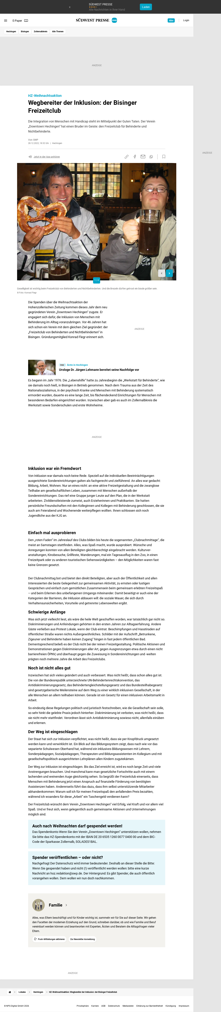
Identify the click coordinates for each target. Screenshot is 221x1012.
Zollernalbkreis (40, 31)
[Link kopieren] (126, 156)
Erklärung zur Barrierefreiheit (149, 1006)
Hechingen (11, 31)
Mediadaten (128, 1006)
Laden (146, 7)
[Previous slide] (161, 273)
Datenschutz (114, 1006)
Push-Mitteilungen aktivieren (51, 939)
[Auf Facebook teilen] (134, 156)
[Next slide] (169, 273)
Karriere (95, 1006)
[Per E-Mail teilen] (143, 156)
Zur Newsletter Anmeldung (82, 939)
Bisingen (25, 31)
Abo (171, 20)
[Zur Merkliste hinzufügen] (162, 156)
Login (186, 20)
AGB (103, 1006)
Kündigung (171, 1006)
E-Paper (20, 21)
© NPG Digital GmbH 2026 (16, 1006)
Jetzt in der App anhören (47, 156)
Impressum (184, 1006)
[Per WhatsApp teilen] (151, 156)
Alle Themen (58, 31)
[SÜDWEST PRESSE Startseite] (97, 20)
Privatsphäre (83, 1006)
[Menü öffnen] (5, 20)
